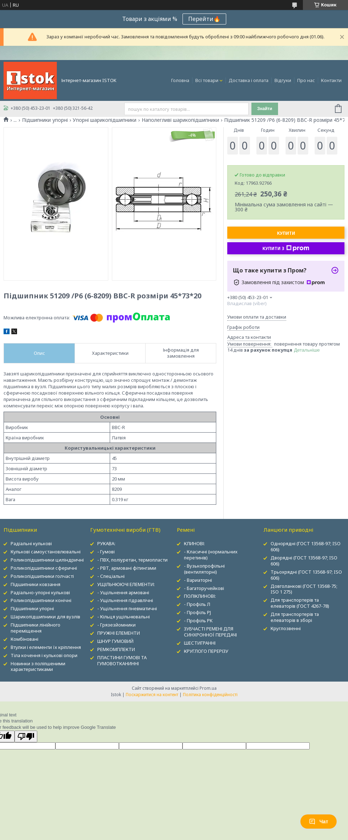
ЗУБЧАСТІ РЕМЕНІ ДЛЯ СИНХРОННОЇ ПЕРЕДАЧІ (210, 631)
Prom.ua (208, 688)
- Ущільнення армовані (123, 592)
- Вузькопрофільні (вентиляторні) (204, 569)
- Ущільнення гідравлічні (125, 600)
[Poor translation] (26, 736)
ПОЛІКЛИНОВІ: (200, 596)
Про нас (306, 80)
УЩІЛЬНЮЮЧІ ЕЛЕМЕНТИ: (126, 584)
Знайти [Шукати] (264, 108)
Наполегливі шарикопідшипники (180, 120)
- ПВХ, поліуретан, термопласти (132, 560)
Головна (180, 80)
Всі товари (206, 80)
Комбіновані (24, 639)
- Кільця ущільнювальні (123, 616)
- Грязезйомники (116, 625)
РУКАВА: (106, 543)
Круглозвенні (286, 628)
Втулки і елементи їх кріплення (46, 647)
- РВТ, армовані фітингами (126, 568)
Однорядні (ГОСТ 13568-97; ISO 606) (306, 546)
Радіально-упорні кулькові (40, 592)
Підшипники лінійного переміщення (35, 628)
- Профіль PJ (197, 612)
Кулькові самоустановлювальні (46, 551)
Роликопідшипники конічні (41, 600)
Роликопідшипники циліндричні (47, 560)
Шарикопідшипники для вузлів (45, 616)
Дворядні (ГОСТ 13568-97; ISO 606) (304, 560)
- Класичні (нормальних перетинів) (211, 554)
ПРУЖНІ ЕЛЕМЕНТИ (118, 633)
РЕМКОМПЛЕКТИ (116, 649)
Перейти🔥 (204, 19)
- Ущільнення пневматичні (127, 608)
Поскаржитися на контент (152, 695)
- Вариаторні (198, 580)
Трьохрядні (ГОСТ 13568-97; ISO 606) (306, 575)
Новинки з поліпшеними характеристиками (38, 666)
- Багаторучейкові (204, 588)
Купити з (285, 248)
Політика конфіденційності (210, 695)
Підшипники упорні (45, 120)
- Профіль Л (197, 604)
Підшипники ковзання (35, 584)
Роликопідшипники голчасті (42, 576)
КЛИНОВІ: (194, 543)
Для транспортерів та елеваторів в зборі (295, 617)
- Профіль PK (198, 620)
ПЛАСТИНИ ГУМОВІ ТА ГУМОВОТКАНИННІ (122, 660)
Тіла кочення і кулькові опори (44, 655)
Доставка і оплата (248, 80)
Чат (318, 821)
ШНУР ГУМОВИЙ (115, 641)
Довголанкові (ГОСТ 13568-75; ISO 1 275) (304, 589)
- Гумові (106, 551)
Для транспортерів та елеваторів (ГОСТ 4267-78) (300, 603)
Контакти (331, 80)
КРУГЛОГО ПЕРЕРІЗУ (206, 651)
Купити (286, 233)
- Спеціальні (111, 576)
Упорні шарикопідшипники (104, 120)
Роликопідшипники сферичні (44, 568)
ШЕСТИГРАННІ (200, 643)
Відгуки (282, 80)
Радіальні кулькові (31, 543)
